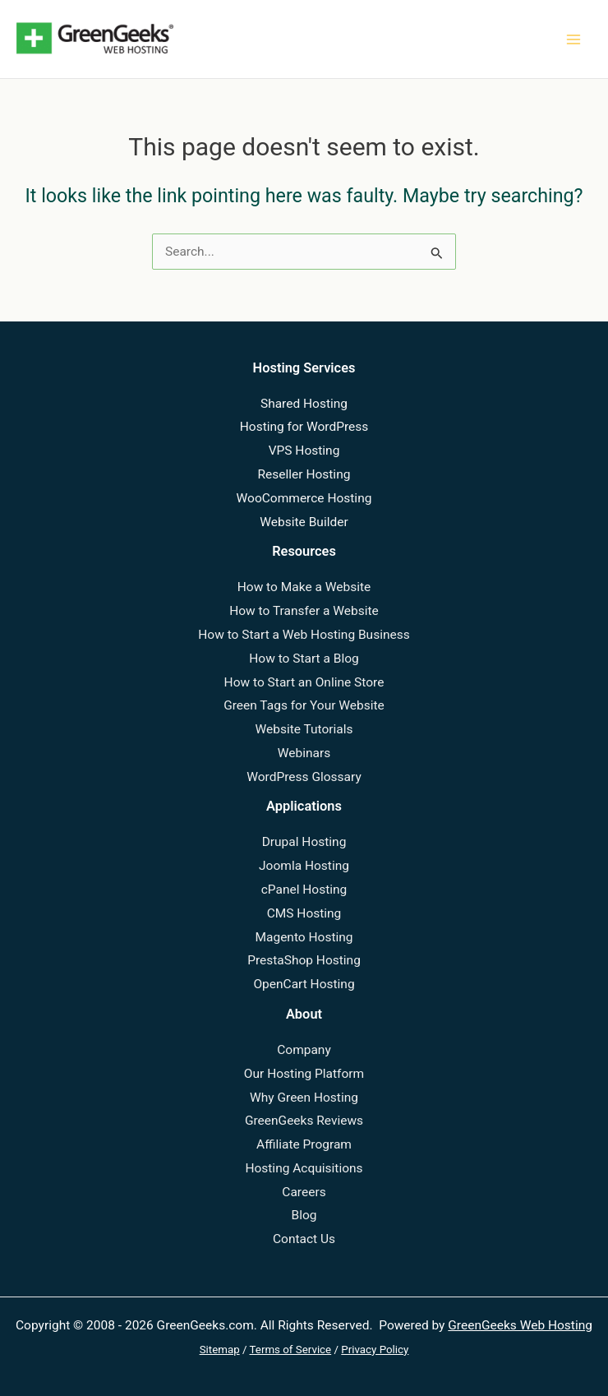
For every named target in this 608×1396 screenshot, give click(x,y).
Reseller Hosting (304, 474)
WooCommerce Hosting (304, 498)
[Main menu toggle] (574, 39)
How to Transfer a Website (304, 610)
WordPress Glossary (303, 777)
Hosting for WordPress (304, 426)
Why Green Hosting (304, 1097)
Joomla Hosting (304, 865)
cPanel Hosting (304, 889)
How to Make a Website (304, 587)
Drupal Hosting (304, 841)
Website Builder (304, 522)
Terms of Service (291, 1349)
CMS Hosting (304, 913)
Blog (304, 1215)
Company (304, 1049)
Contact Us (304, 1239)
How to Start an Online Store (304, 682)
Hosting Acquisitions (303, 1168)
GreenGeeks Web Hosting (520, 1325)
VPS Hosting (304, 450)
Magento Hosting (303, 937)
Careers (303, 1192)
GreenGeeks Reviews (304, 1120)
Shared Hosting (304, 403)
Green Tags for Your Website (304, 705)
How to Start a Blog (304, 658)
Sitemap (220, 1349)
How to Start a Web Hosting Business (303, 634)
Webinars (304, 753)
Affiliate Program (304, 1144)
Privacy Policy (374, 1349)
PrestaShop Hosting (304, 960)
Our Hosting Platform (304, 1073)
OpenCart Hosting (303, 984)
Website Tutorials (303, 729)
